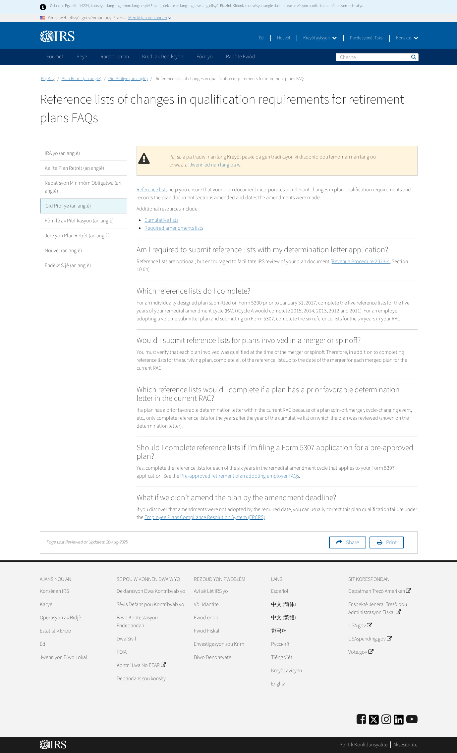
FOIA (122, 652)
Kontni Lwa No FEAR (141, 665)
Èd (261, 38)
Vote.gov (360, 652)
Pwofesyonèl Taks (366, 38)
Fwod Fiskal (206, 631)
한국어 (279, 631)
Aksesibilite (405, 744)
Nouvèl (283, 38)
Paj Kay (48, 78)
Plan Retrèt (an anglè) (81, 78)
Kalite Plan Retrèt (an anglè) (74, 168)
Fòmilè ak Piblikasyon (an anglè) (79, 220)
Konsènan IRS (54, 591)
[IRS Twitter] (374, 722)
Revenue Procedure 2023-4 (361, 261)
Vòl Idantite (206, 604)
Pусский (280, 644)
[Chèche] (377, 57)
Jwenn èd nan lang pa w (215, 164)
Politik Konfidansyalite (363, 744)
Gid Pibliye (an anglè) (128, 78)
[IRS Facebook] (361, 720)
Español (279, 591)
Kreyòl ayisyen (320, 38)
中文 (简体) (283, 604)
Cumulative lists (161, 220)
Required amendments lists (173, 228)
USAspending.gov (370, 638)
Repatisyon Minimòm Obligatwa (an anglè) (83, 187)
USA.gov (360, 625)
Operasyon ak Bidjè (60, 617)
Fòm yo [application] (205, 56)
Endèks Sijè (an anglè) (68, 265)
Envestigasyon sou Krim (219, 644)
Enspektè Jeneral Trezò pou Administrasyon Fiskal (377, 608)
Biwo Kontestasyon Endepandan (137, 621)
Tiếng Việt (281, 657)
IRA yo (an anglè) (62, 153)
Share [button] (352, 542)
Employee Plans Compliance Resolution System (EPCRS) (204, 517)
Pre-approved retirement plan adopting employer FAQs (239, 476)
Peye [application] (82, 56)
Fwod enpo (206, 617)
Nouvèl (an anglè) (63, 250)
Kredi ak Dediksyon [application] (162, 56)
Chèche (413, 57)
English (278, 683)
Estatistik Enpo (55, 631)
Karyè (46, 604)
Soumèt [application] (54, 56)
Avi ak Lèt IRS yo (211, 591)
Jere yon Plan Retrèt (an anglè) (77, 235)
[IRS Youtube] (412, 720)
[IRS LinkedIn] (399, 722)
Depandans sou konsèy (141, 678)
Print (391, 542)
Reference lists (152, 189)
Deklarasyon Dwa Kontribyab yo (151, 591)
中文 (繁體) (283, 617)
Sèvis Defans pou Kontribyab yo (150, 604)
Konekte (407, 38)
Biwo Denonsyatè (212, 657)
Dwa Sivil (126, 638)
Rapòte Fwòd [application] (240, 56)
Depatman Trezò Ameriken (379, 591)
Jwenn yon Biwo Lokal (63, 657)
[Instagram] (386, 720)
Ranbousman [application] (114, 56)
